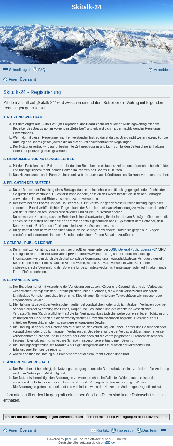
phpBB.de (108, 442)
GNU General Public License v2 (133, 249)
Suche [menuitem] (168, 79)
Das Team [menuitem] (150, 430)
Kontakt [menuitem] (103, 430)
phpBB (70, 439)
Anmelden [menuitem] (162, 70)
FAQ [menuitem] (41, 70)
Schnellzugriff (19, 70)
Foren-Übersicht (22, 430)
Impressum (125, 430)
